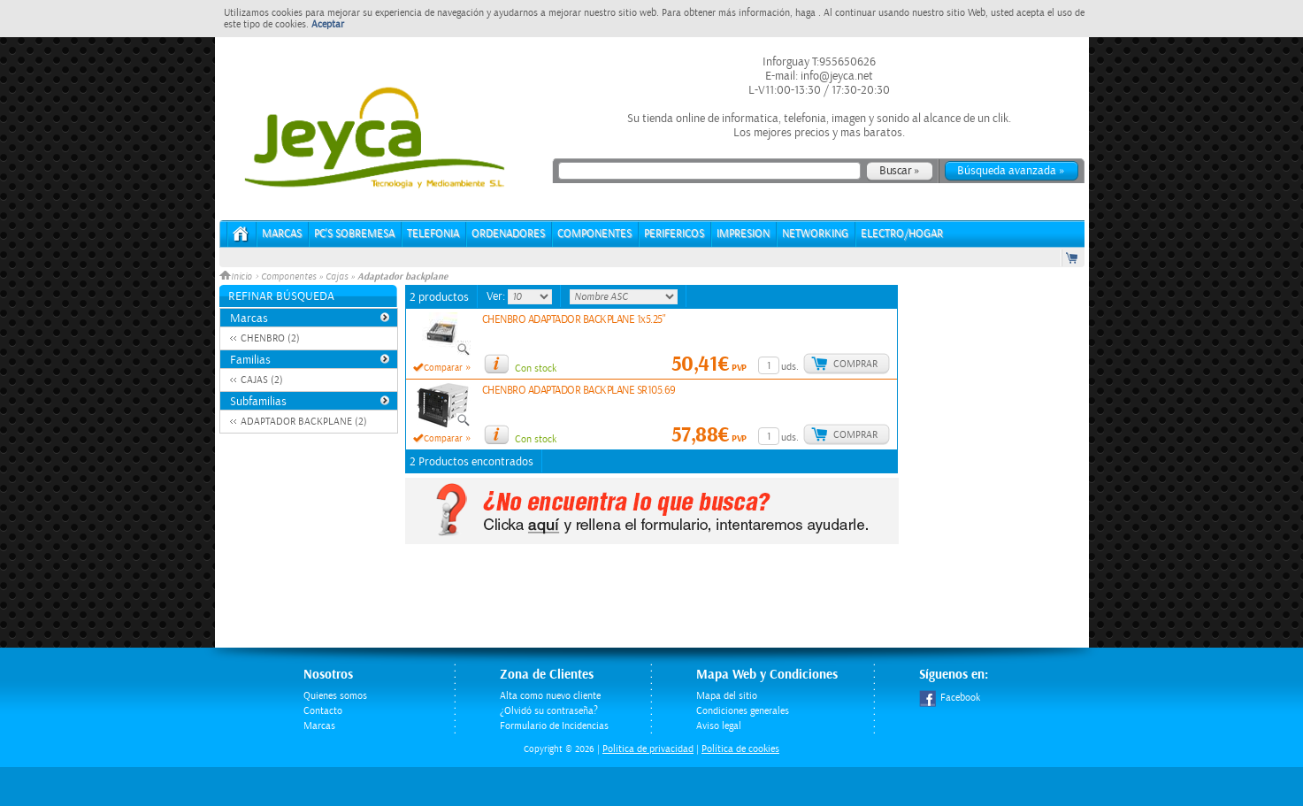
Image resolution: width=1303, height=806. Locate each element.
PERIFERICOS (674, 234)
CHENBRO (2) (270, 338)
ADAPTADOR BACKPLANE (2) (304, 421)
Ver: (497, 296)
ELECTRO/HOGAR (902, 234)
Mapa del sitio (726, 696)
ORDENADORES (508, 234)
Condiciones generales (742, 711)
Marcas (282, 234)
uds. (790, 366)
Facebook (949, 697)
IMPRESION (743, 234)
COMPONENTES (594, 234)
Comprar (855, 364)
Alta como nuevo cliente (550, 696)
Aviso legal (718, 726)
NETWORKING (815, 234)
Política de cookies (740, 749)
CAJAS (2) (262, 380)
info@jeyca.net (835, 76)
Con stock (535, 368)
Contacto (322, 711)
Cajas (337, 277)
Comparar (443, 368)
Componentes (288, 277)
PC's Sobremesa (354, 234)
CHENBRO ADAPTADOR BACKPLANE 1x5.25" (574, 319)
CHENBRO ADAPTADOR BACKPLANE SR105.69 (579, 390)
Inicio (237, 277)
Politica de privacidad (648, 749)
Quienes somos (335, 696)
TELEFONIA (433, 234)
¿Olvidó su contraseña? (549, 711)
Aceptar (327, 24)
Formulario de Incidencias (554, 726)
